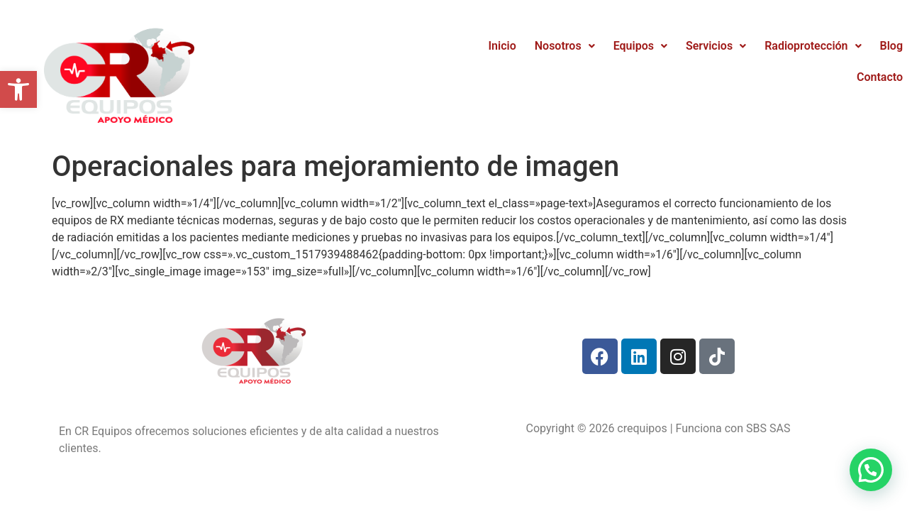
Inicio (502, 46)
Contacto (880, 77)
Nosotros (565, 46)
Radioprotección (812, 46)
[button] (18, 89)
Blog (891, 46)
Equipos (640, 46)
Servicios (716, 46)
